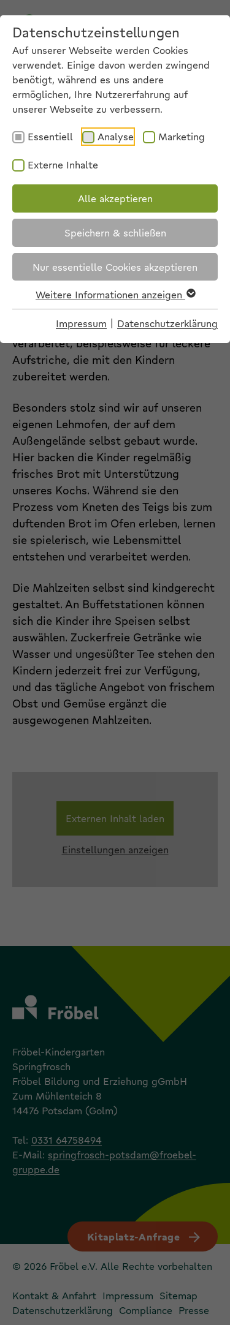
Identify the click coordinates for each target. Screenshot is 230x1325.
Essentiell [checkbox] (50, 136)
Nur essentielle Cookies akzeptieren (115, 266)
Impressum (81, 323)
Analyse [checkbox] (116, 136)
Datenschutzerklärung (167, 323)
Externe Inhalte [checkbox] (63, 164)
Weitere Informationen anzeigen (115, 294)
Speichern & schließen (115, 232)
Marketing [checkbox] (181, 136)
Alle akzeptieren (115, 198)
